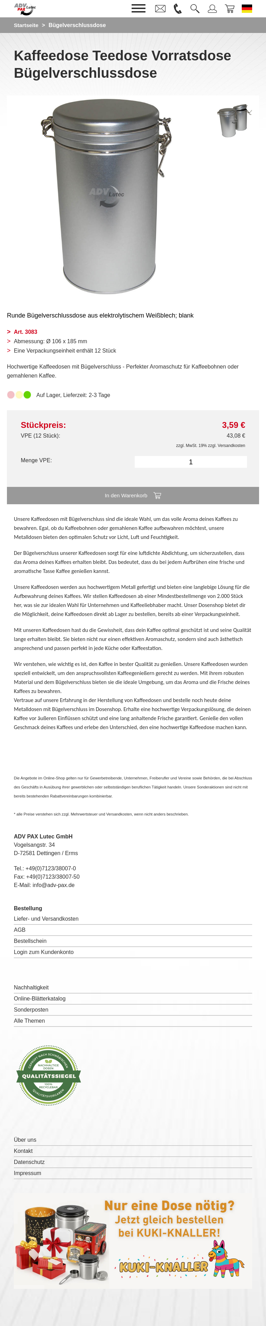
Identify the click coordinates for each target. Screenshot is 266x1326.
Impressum (27, 1173)
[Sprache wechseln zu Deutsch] (247, 8)
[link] (160, 8)
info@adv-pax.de (53, 885)
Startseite (26, 25)
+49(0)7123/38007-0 (51, 868)
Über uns (25, 1140)
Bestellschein (30, 941)
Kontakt (23, 1151)
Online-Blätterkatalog (39, 999)
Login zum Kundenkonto (44, 952)
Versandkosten (231, 445)
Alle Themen (29, 1021)
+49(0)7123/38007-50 (53, 877)
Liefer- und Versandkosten (46, 919)
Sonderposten (31, 1010)
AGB (20, 930)
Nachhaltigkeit (31, 987)
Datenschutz (29, 1162)
